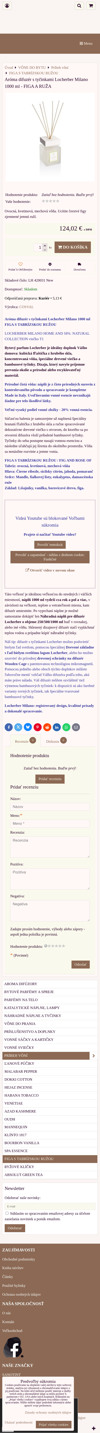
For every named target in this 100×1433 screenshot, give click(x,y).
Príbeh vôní (51, 1056)
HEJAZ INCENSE (18, 1087)
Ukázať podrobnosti (19, 1422)
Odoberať (15, 1228)
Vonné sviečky (19, 1047)
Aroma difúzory (20, 984)
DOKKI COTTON (18, 1079)
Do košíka (73, 247)
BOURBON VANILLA (21, 1143)
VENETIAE (13, 1103)
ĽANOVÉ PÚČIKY (19, 1063)
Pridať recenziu (50, 779)
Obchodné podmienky (18, 1259)
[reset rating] (45, 946)
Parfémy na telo (21, 1000)
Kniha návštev (13, 1268)
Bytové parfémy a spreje (29, 992)
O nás (6, 1313)
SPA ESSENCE (16, 1151)
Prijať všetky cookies (53, 1424)
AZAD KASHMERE (20, 1111)
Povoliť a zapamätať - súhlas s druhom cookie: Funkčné (50, 557)
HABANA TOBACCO (21, 1095)
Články (7, 1277)
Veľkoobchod (12, 1331)
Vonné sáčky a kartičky (28, 1040)
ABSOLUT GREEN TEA (23, 1175)
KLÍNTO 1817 (15, 1135)
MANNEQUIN (15, 1127)
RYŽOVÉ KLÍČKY (19, 1167)
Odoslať (81, 964)
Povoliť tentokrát (50, 545)
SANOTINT (11, 1375)
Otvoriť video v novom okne (50, 570)
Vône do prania (19, 1024)
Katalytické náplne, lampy (32, 1008)
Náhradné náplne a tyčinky (32, 1016)
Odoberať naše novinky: (23, 1198)
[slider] (50, 201)
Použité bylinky (14, 1285)
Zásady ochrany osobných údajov (48, 1412)
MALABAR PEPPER (20, 1071)
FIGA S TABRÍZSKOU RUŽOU (29, 1159)
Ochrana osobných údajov (21, 1294)
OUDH (9, 1119)
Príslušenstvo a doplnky (29, 1032)
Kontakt (8, 1322)
